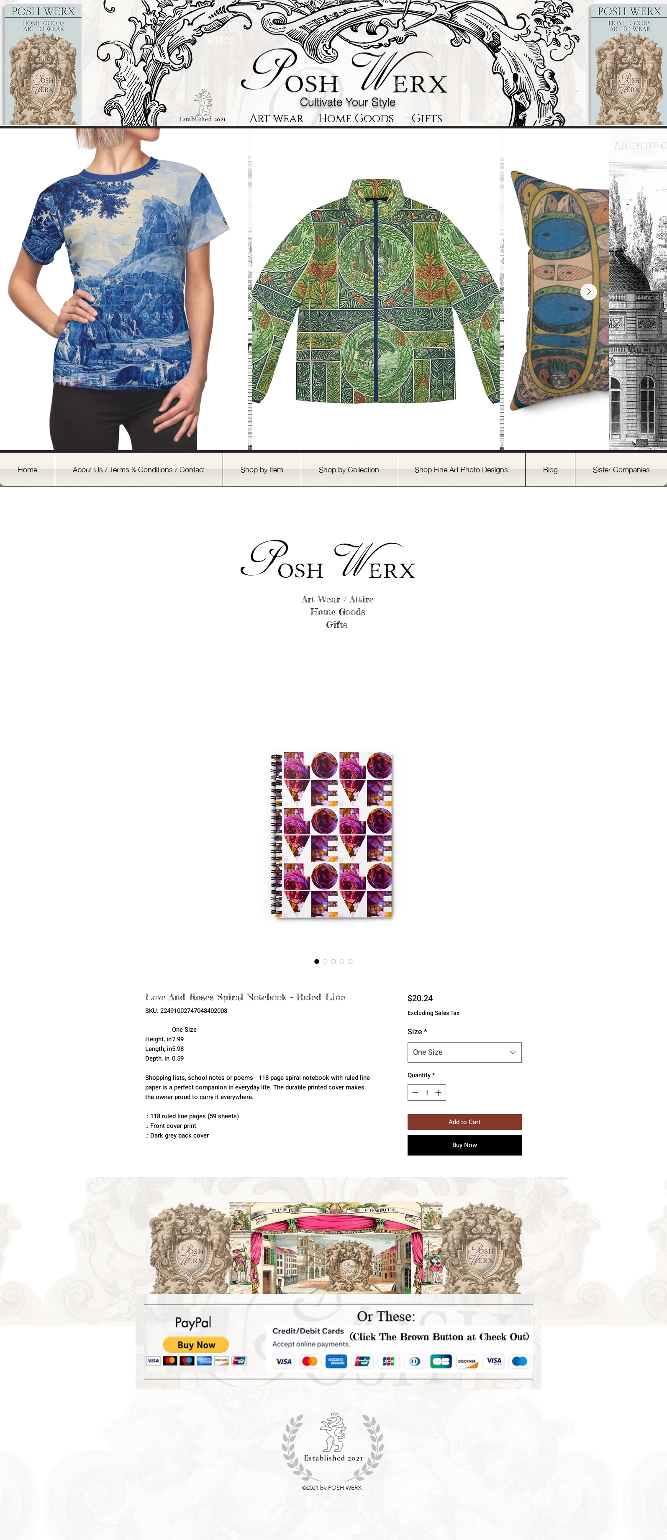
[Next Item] (588, 292)
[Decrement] (414, 1092)
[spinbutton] (427, 1092)
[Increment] (439, 1092)
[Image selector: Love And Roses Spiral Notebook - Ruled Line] (317, 961)
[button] (262, 469)
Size (417, 1032)
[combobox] (465, 1052)
